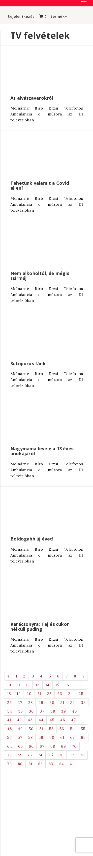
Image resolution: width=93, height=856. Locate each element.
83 (51, 764)
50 (31, 728)
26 (9, 702)
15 (57, 685)
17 (77, 685)
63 (83, 737)
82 (40, 764)
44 (41, 720)
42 (19, 720)
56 (9, 737)
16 (67, 685)
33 (83, 702)
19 (19, 693)
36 (31, 711)
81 (30, 764)
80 (20, 764)
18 (9, 693)
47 (73, 720)
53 (62, 728)
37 (42, 711)
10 (9, 685)
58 (30, 737)
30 (51, 702)
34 (9, 711)
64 (9, 746)
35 (20, 711)
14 (47, 685)
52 (51, 728)
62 (72, 737)
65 (20, 746)
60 (51, 737)
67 (42, 746)
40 (74, 711)
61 (62, 737)
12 (28, 685)
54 (72, 728)
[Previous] (8, 676)
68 (52, 746)
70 (74, 746)
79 (9, 764)
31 (62, 702)
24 (70, 693)
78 (82, 755)
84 (61, 764)
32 (72, 702)
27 (20, 702)
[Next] (71, 764)
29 (41, 702)
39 (63, 711)
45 (52, 720)
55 (83, 728)
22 (49, 693)
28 (30, 702)
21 (39, 693)
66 (31, 746)
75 (51, 755)
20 (29, 693)
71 (9, 755)
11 (18, 685)
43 (30, 720)
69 (63, 746)
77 (72, 755)
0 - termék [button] (53, 16)
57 (20, 737)
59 (41, 737)
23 (60, 693)
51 (41, 728)
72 (19, 755)
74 (40, 755)
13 (37, 685)
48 (9, 728)
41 (9, 720)
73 (29, 755)
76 (61, 755)
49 (20, 728)
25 (81, 693)
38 (52, 711)
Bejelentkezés (21, 16)
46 (62, 720)
